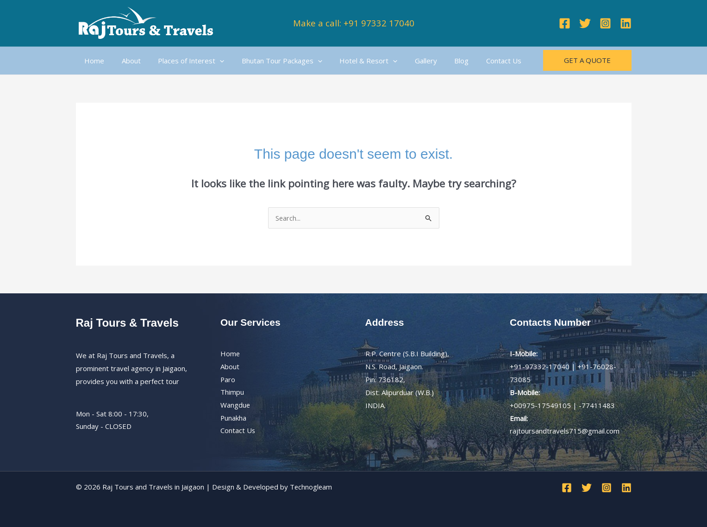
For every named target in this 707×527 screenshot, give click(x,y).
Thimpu (232, 392)
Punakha (233, 418)
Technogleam (311, 486)
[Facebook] (564, 23)
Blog (439, 60)
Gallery (407, 60)
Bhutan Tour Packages (270, 60)
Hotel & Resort (353, 60)
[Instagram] (605, 23)
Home (93, 60)
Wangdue (235, 405)
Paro (228, 379)
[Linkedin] (626, 23)
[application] (211, 60)
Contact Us (477, 60)
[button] (587, 60)
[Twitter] (585, 23)
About (126, 60)
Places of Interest (183, 60)
